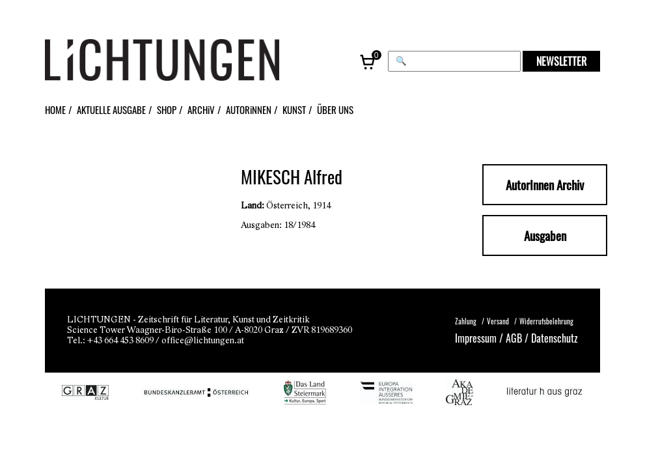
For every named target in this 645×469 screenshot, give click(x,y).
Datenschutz (554, 337)
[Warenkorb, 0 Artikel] (368, 61)
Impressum (476, 337)
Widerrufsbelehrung (546, 321)
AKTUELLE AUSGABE (111, 110)
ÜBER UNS (335, 110)
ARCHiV (201, 110)
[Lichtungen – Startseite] (191, 61)
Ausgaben (545, 235)
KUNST (294, 110)
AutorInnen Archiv (545, 184)
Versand (498, 321)
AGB (514, 337)
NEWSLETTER (561, 61)
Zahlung (465, 321)
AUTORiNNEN (248, 110)
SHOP (166, 110)
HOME (55, 110)
